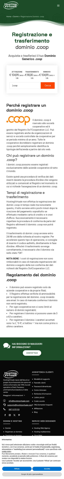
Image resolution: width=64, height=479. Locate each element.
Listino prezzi (39, 397)
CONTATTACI (32, 353)
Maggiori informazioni (13, 395)
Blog (35, 412)
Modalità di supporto (42, 379)
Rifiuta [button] (17, 469)
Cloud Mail (38, 435)
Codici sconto (39, 401)
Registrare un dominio (13, 432)
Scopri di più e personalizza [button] (32, 474)
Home (8, 16)
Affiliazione (38, 409)
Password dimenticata (42, 386)
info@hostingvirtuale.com (19, 401)
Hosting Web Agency (42, 428)
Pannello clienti (39, 383)
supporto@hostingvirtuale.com (19, 405)
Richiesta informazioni (42, 394)
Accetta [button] (47, 469)
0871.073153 (14, 409)
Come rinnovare (40, 390)
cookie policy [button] (6, 451)
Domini (16, 16)
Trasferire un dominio (13, 435)
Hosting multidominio (42, 432)
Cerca (48, 85)
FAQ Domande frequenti (43, 405)
